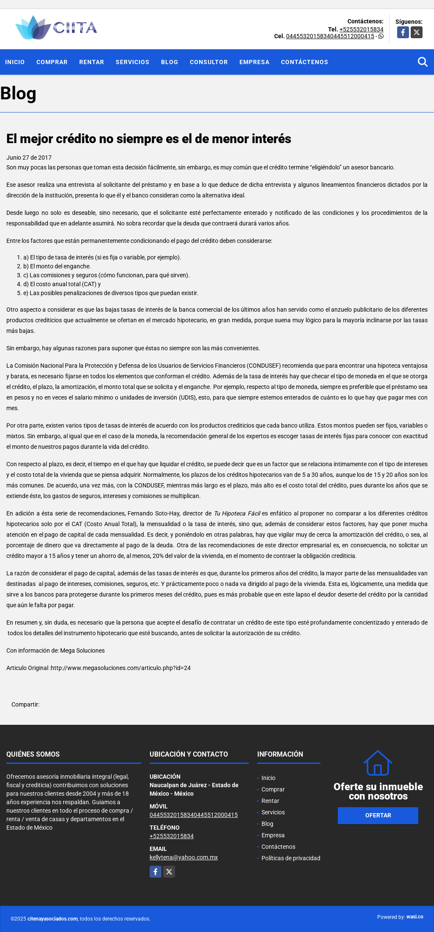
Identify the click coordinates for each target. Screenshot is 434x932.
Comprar (52, 62)
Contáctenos (304, 62)
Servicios (133, 62)
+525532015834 (361, 29)
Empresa (254, 62)
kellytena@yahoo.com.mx (184, 857)
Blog (169, 62)
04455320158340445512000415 (330, 36)
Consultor (209, 62)
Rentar (91, 62)
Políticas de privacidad (291, 858)
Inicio (15, 62)
